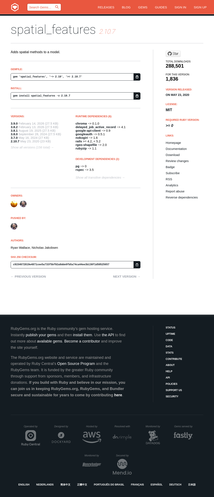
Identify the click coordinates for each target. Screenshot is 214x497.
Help (169, 371)
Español (157, 484)
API (168, 377)
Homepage (173, 142)
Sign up (200, 7)
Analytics (172, 185)
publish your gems (41, 335)
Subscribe (173, 173)
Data (169, 346)
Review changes (177, 161)
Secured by (124, 455)
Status (170, 327)
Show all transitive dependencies (98, 177)
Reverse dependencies (182, 197)
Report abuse (175, 191)
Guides (161, 7)
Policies (171, 383)
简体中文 (65, 484)
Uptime (170, 333)
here (118, 395)
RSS (169, 179)
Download (173, 155)
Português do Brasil (109, 484)
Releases (106, 7)
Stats (170, 352)
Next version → (126, 276)
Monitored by (154, 426)
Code (169, 340)
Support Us (174, 390)
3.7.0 (14, 137)
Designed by (62, 426)
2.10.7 (15, 141)
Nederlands (45, 484)
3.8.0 (14, 134)
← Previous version (28, 276)
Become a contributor (82, 341)
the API (108, 335)
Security (172, 396)
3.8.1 (14, 130)
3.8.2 (14, 127)
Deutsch (175, 484)
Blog (126, 7)
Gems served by (183, 426)
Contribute (174, 359)
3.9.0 (14, 123)
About (170, 365)
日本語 (192, 484)
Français (137, 484)
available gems (49, 341)
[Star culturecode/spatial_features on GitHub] (173, 54)
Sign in (180, 7)
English (23, 484)
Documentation (176, 149)
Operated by (32, 428)
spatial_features (53, 29)
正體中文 (82, 484)
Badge (170, 167)
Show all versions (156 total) (30, 147)
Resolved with (123, 426)
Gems (142, 7)
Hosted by (93, 426)
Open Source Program (76, 364)
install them (82, 335)
